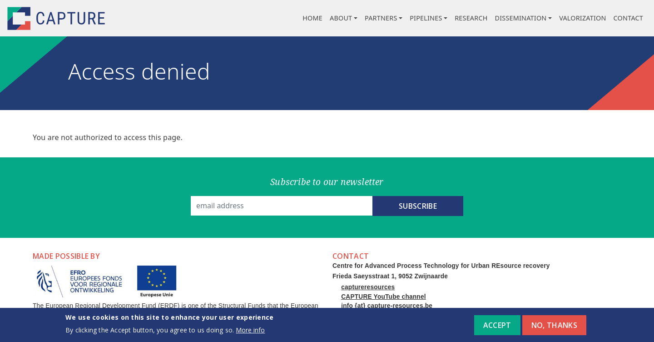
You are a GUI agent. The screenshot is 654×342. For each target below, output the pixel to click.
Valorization (582, 18)
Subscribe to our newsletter (326, 182)
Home (312, 18)
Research (471, 18)
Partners (381, 18)
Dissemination (521, 18)
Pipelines (426, 18)
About (341, 18)
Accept (497, 328)
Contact (628, 18)
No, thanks (554, 328)
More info (250, 332)
